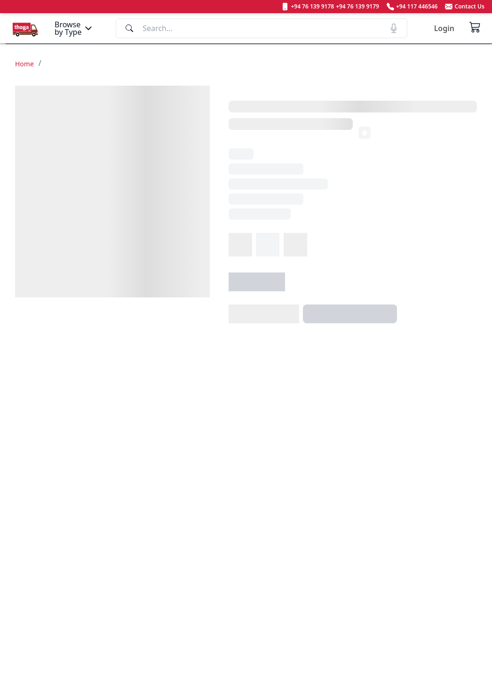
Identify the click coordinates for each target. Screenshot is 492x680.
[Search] (262, 28)
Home (24, 63)
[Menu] (74, 28)
